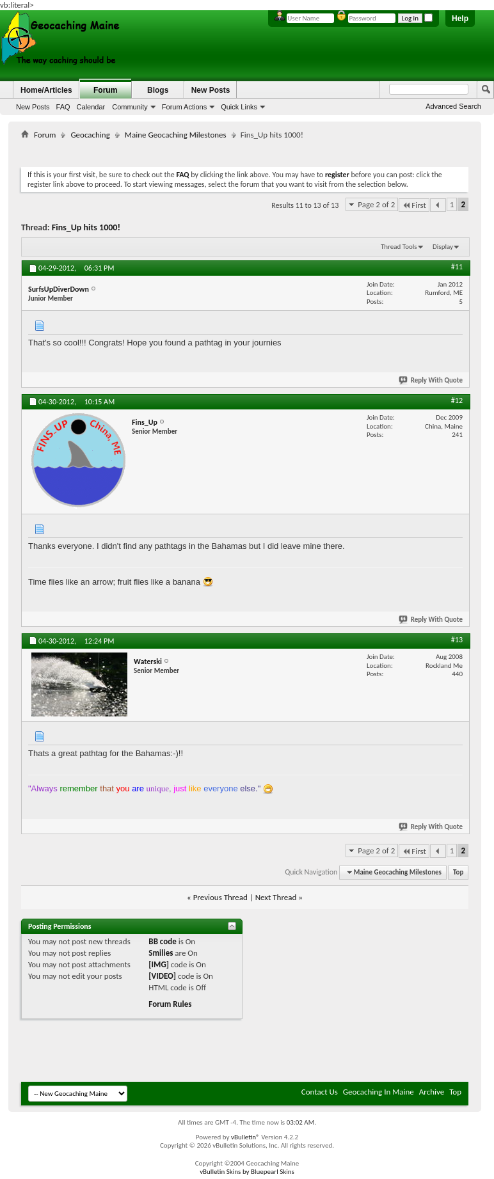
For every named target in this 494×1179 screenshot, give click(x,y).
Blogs (157, 90)
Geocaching (89, 134)
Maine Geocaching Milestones (176, 134)
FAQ (63, 107)
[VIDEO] (162, 976)
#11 (457, 266)
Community (130, 107)
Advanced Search (453, 106)
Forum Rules (169, 1004)
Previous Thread (220, 897)
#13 (457, 639)
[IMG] (158, 964)
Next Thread (276, 897)
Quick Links (239, 107)
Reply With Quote (431, 380)
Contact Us (319, 1091)
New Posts (33, 107)
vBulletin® (245, 1137)
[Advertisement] (254, 150)
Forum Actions (184, 107)
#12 (457, 400)
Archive (431, 1091)
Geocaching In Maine (378, 1091)
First (414, 205)
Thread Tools (399, 246)
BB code (162, 941)
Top (458, 872)
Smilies (160, 953)
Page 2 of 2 (376, 204)
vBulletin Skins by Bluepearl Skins (247, 1171)
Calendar (91, 107)
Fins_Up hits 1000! (86, 227)
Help (460, 18)
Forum (105, 90)
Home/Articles (46, 90)
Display (443, 246)
